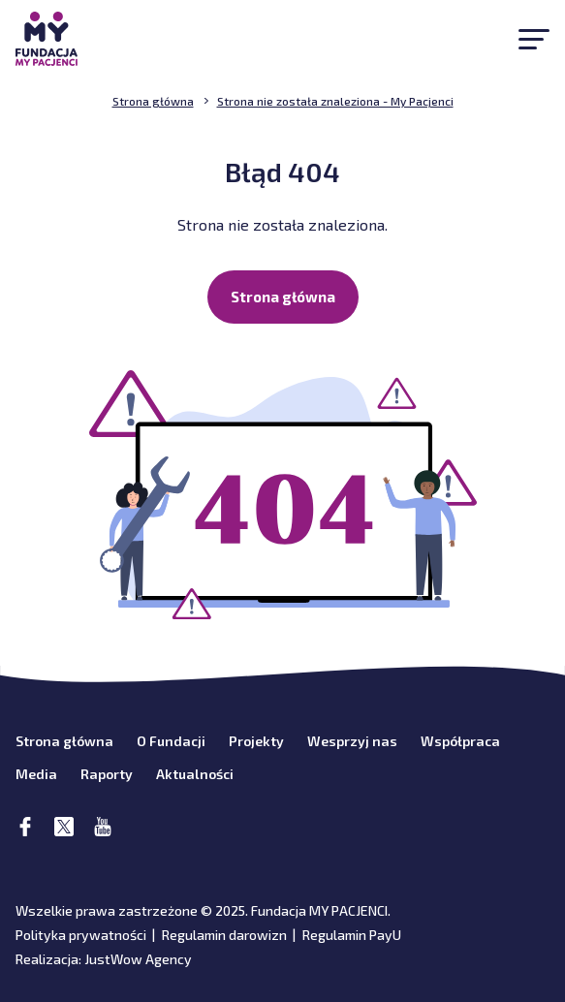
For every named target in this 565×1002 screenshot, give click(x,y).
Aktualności (195, 774)
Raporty (106, 774)
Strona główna (283, 296)
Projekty (256, 741)
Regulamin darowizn (224, 934)
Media (36, 774)
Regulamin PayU (351, 934)
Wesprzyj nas (352, 741)
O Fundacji (171, 741)
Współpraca (460, 741)
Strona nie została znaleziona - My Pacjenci (335, 101)
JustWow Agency (138, 959)
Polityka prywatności (81, 934)
